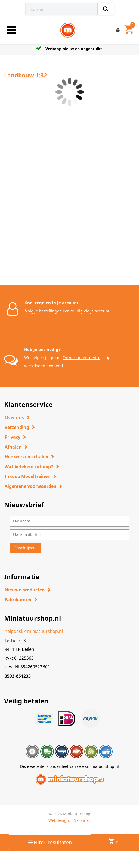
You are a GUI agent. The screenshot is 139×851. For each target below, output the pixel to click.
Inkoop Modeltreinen (28, 476)
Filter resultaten (50, 842)
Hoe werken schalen (26, 457)
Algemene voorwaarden (31, 486)
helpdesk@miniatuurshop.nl (34, 631)
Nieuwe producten (25, 590)
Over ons (14, 417)
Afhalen (13, 447)
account (102, 311)
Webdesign (58, 820)
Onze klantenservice (81, 357)
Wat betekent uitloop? (29, 467)
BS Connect (81, 820)
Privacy (12, 437)
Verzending (17, 427)
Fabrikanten (18, 600)
